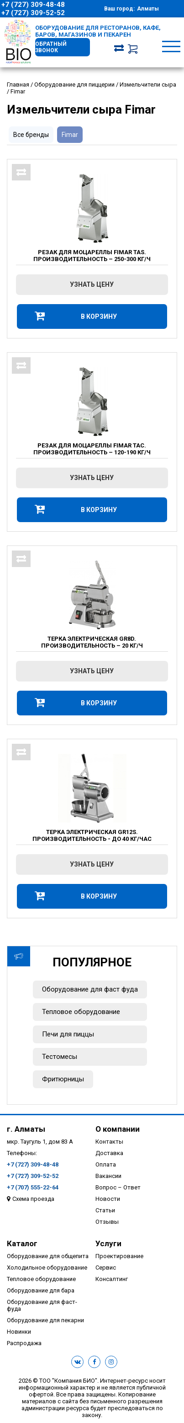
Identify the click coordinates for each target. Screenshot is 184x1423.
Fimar (70, 134)
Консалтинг (111, 1279)
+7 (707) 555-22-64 (32, 1187)
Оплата (105, 1164)
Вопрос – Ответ (118, 1187)
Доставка (109, 1153)
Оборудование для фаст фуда (90, 989)
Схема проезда (33, 1198)
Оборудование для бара (40, 1290)
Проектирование (119, 1256)
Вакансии (108, 1175)
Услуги (108, 1243)
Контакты (109, 1141)
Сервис (105, 1267)
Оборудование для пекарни (45, 1320)
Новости (107, 1198)
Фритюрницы (63, 1079)
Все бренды (31, 134)
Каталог (22, 1243)
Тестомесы (59, 1056)
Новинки (19, 1331)
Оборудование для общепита (48, 1256)
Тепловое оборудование (81, 1012)
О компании (117, 1129)
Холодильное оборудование (47, 1267)
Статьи (105, 1210)
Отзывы (107, 1221)
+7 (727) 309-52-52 (33, 13)
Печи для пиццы (68, 1034)
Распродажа (24, 1343)
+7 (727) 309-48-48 (33, 4)
